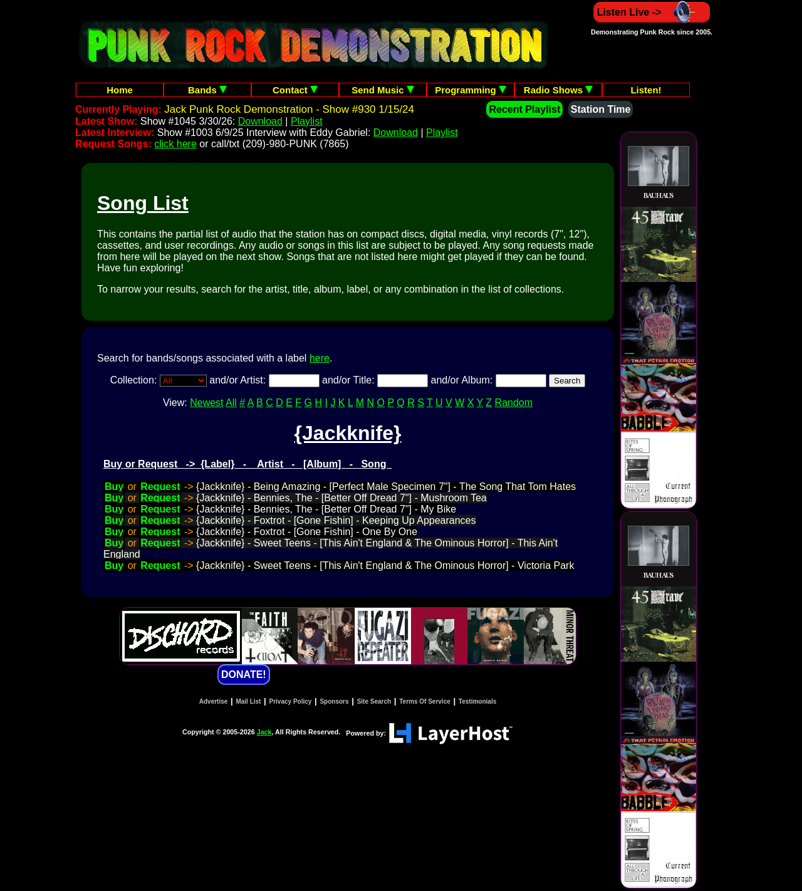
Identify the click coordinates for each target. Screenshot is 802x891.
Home (120, 90)
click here (175, 143)
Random (514, 402)
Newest (206, 402)
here (320, 358)
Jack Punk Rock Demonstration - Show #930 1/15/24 (289, 109)
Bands (207, 90)
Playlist (307, 121)
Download (260, 121)
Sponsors (334, 701)
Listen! (645, 90)
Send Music (383, 90)
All (231, 402)
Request (160, 486)
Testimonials (477, 701)
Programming (470, 90)
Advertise (213, 701)
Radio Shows (558, 90)
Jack (264, 732)
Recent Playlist (524, 109)
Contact (295, 90)
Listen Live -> (652, 12)
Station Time (601, 109)
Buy (114, 486)
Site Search (374, 701)
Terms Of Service (424, 701)
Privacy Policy (290, 701)
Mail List (248, 701)
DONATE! (243, 674)
